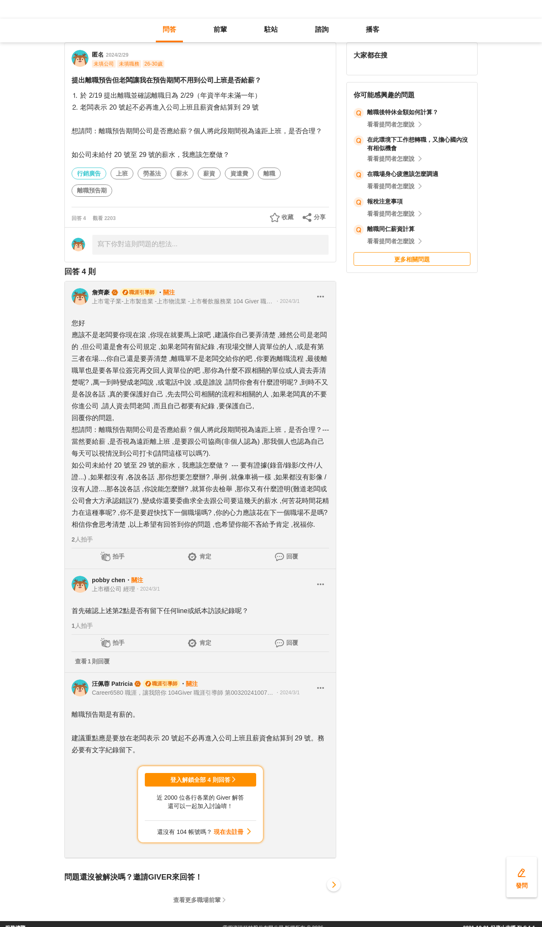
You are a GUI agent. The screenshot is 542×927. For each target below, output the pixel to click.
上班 (122, 173)
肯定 (205, 556)
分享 (320, 217)
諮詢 (322, 29)
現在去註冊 (228, 831)
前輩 (220, 29)
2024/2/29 (117, 55)
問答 (169, 29)
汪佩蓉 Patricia (112, 683)
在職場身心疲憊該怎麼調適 (402, 174)
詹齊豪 (101, 292)
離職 (269, 173)
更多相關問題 (412, 259)
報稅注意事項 (385, 201)
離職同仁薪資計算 (391, 229)
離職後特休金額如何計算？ (402, 112)
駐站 (271, 29)
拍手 (118, 556)
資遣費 (239, 173)
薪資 (209, 173)
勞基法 (152, 173)
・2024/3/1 (287, 301)
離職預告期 (92, 190)
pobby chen (108, 580)
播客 (372, 29)
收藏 (287, 217)
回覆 (292, 556)
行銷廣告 (89, 173)
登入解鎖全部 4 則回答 (200, 779)
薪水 (182, 173)
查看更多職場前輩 (197, 900)
